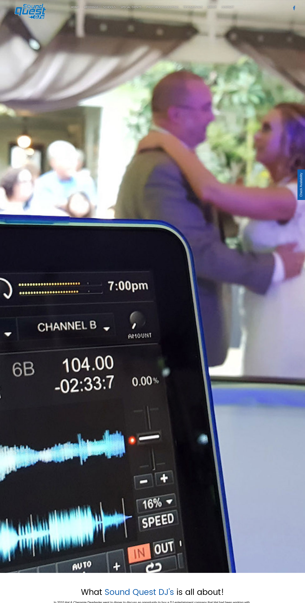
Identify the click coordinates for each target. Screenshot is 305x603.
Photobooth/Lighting (162, 7)
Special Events (131, 7)
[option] (152, 286)
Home (75, 7)
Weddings (91, 7)
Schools (109, 7)
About (212, 7)
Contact (228, 7)
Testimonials (192, 7)
